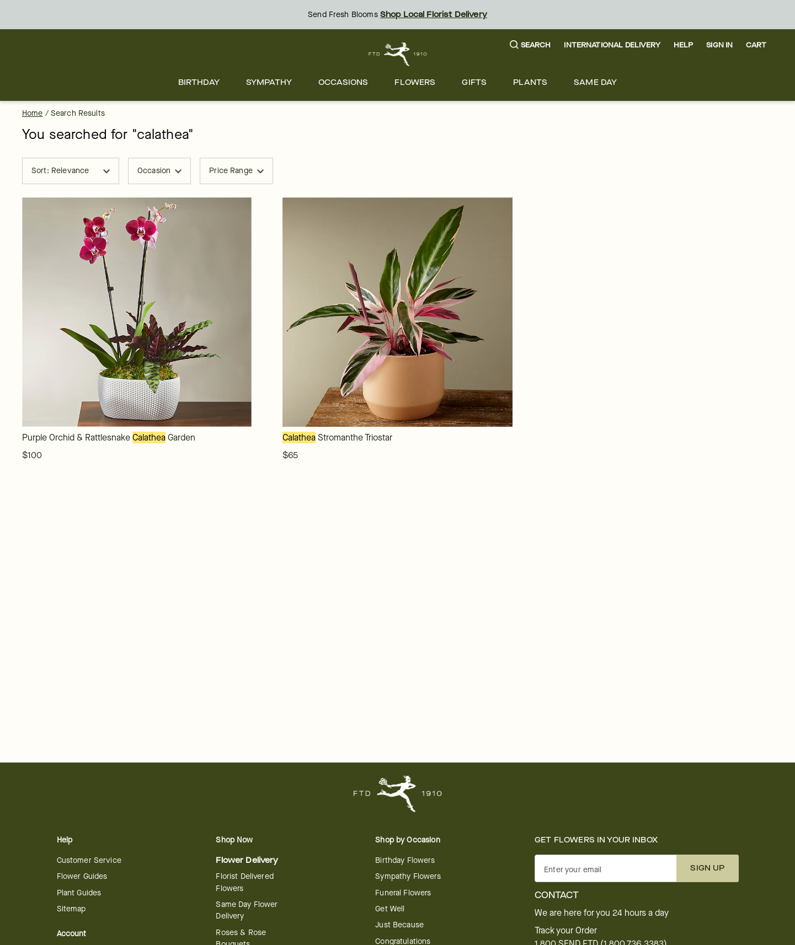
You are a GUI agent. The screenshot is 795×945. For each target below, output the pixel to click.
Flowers (414, 82)
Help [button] (683, 45)
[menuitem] (199, 82)
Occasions (343, 82)
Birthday (199, 82)
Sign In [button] (719, 45)
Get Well (389, 909)
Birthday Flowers (404, 860)
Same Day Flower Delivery (247, 910)
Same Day (595, 82)
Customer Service (89, 860)
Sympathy (269, 82)
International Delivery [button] (612, 45)
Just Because (399, 925)
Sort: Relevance (70, 170)
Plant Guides (79, 893)
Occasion (159, 170)
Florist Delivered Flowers (245, 882)
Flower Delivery (247, 860)
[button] (530, 45)
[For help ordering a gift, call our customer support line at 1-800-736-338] (397, 54)
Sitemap (71, 909)
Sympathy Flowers (407, 876)
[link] (137, 312)
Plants (530, 82)
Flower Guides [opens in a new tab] (82, 876)
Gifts (474, 82)
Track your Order (566, 930)
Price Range (236, 170)
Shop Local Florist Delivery (433, 14)
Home (32, 113)
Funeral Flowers (403, 893)
